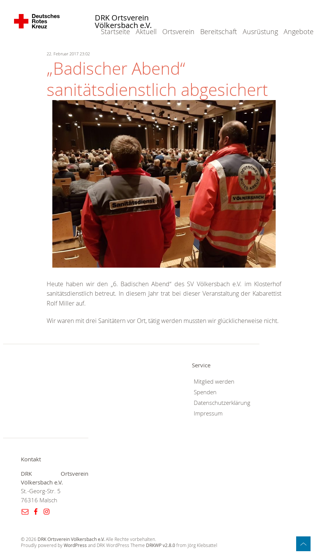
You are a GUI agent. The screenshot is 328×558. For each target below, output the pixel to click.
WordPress (75, 545)
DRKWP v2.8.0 (160, 545)
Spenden (205, 392)
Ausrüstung (260, 31)
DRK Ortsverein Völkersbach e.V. (123, 22)
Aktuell (146, 31)
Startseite (115, 31)
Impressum (208, 413)
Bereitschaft (218, 31)
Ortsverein (178, 31)
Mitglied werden (214, 381)
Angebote (299, 31)
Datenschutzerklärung (222, 402)
